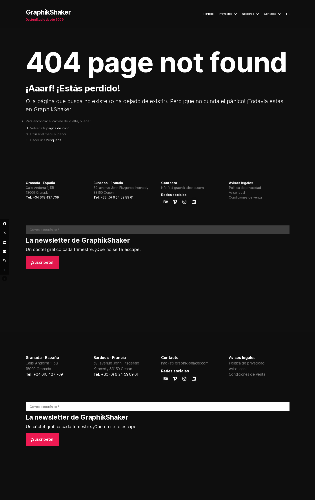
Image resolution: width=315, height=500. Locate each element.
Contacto (270, 13)
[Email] (4, 251)
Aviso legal (237, 192)
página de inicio (57, 128)
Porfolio (208, 13)
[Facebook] (4, 223)
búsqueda (53, 140)
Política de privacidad (245, 188)
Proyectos (225, 13)
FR (287, 13)
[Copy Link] (4, 260)
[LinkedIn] (4, 242)
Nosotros (248, 13)
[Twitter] (4, 233)
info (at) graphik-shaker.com (182, 188)
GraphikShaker (48, 12)
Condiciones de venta (245, 197)
